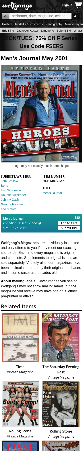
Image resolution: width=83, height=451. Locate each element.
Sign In (67, 5)
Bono (4, 185)
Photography (53, 24)
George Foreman (13, 204)
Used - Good (28, 223)
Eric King (8, 30)
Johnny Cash (10, 199)
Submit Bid (64, 30)
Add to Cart (69, 223)
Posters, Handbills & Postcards (22, 24)
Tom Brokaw (9, 181)
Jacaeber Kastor (27, 30)
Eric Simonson (11, 190)
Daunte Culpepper (13, 195)
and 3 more (9, 209)
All (5, 16)
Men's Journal (52, 193)
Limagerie (47, 30)
